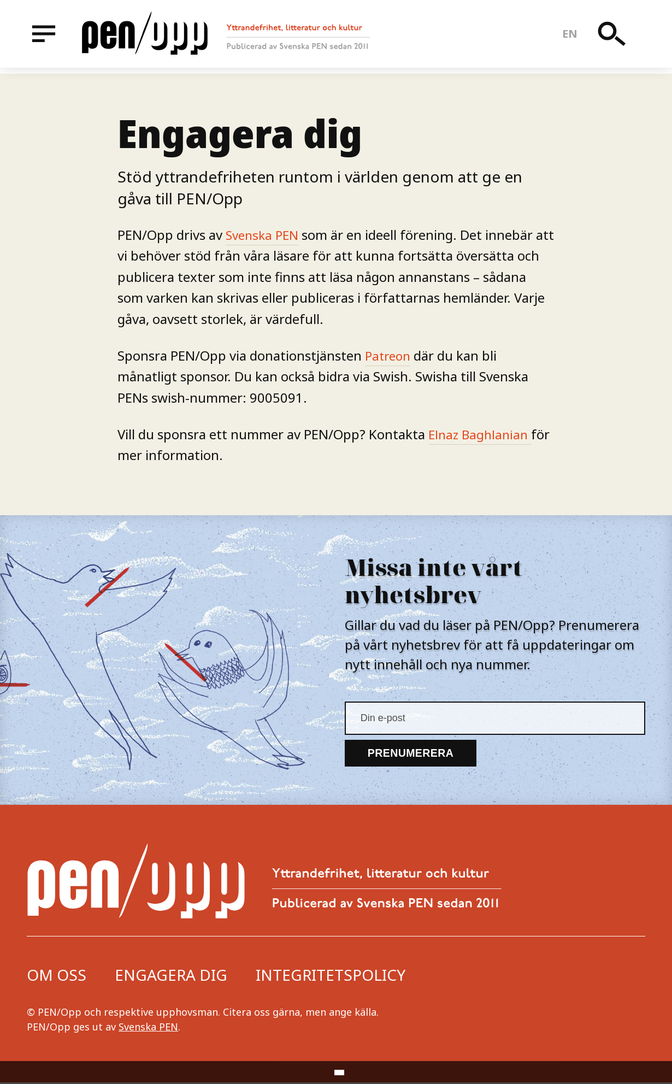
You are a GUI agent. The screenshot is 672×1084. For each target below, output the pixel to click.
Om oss (56, 976)
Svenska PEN (264, 235)
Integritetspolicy (330, 976)
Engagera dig (171, 976)
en (572, 37)
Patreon (389, 355)
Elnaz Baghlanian (481, 434)
